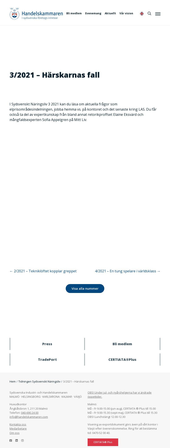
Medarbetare (18, 428)
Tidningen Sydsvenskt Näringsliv (39, 381)
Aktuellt (110, 13)
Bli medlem (74, 13)
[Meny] (158, 13)
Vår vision (126, 13)
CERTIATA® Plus (102, 442)
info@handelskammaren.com (29, 417)
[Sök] (149, 13)
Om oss (15, 433)
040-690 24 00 (29, 413)
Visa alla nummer (85, 288)
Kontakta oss (18, 424)
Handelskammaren (36, 13)
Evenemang (93, 13)
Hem (13, 381)
